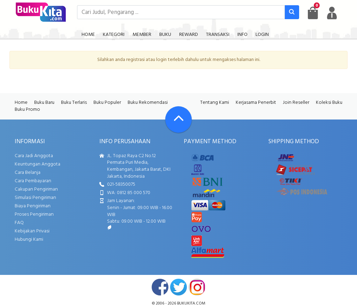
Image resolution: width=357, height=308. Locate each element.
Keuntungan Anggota (37, 164)
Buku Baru (44, 103)
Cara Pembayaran (33, 181)
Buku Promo (27, 110)
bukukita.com (191, 303)
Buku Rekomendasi (148, 103)
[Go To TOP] (178, 119)
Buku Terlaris (74, 103)
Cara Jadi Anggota (34, 156)
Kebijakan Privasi (32, 231)
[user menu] (332, 12)
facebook (160, 287)
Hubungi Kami (29, 240)
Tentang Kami (214, 103)
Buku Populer (107, 103)
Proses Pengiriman (34, 214)
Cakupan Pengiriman (36, 189)
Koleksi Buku (329, 103)
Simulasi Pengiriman (35, 198)
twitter (178, 287)
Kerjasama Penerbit (256, 103)
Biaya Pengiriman (33, 206)
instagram (197, 287)
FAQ (19, 223)
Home (21, 103)
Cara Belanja (27, 173)
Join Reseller (296, 103)
